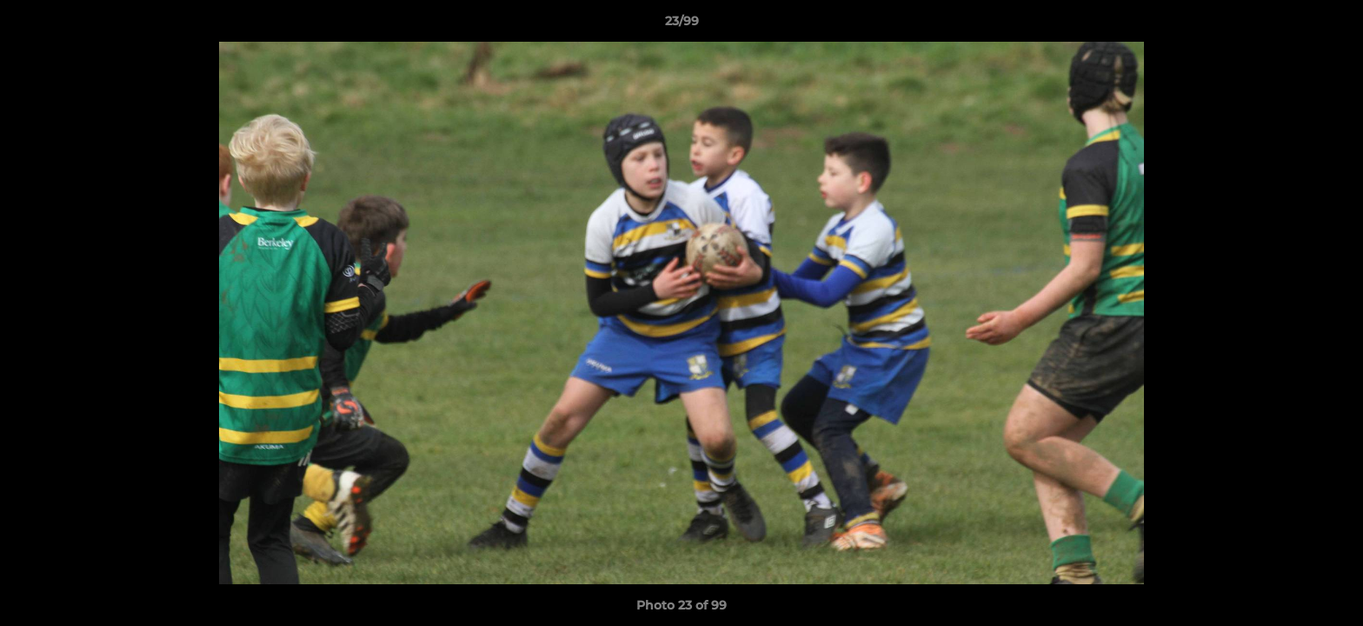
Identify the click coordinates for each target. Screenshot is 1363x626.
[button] (1331, 25)
